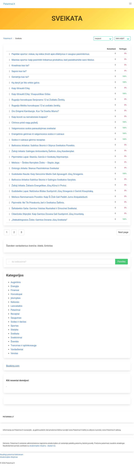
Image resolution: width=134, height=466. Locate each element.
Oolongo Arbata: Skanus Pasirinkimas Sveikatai (35, 168)
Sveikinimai (16, 337)
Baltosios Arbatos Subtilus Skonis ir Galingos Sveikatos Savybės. (44, 179)
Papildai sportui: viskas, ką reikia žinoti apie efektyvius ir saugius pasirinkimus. (51, 54)
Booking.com (12, 365)
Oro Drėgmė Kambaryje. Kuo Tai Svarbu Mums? (35, 111)
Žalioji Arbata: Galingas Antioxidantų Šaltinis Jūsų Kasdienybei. (43, 151)
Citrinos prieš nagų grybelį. (25, 122)
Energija (15, 286)
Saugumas (16, 317)
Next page (123, 232)
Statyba (14, 329)
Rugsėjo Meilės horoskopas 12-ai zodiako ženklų (36, 105)
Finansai (15, 290)
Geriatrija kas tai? (20, 77)
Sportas (15, 325)
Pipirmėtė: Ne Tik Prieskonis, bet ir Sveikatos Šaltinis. (38, 202)
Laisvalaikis (16, 306)
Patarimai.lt (7, 38)
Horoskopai (16, 294)
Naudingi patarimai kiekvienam (11, 455)
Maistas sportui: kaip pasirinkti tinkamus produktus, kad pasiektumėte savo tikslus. (53, 60)
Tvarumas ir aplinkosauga (23, 345)
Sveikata (18, 38)
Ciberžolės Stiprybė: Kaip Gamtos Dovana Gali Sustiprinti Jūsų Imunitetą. (48, 214)
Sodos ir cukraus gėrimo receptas (28, 140)
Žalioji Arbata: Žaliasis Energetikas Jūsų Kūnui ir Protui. (39, 185)
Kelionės (15, 302)
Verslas (14, 353)
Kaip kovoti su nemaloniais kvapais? (30, 117)
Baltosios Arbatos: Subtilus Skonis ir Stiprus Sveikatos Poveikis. (43, 145)
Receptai (15, 314)
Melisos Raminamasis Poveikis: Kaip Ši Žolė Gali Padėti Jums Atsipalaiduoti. (50, 197)
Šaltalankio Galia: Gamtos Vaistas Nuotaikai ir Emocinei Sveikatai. (44, 208)
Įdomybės (16, 298)
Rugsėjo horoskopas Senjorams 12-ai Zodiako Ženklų (38, 99)
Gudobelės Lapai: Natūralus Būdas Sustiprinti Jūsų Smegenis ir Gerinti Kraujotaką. (52, 191)
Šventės (15, 341)
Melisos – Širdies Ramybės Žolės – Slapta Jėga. (36, 162)
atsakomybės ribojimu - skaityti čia (42, 446)
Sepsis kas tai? (19, 71)
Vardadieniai (17, 349)
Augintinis (16, 282)
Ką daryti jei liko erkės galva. (26, 82)
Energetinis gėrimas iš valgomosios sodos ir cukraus (38, 134)
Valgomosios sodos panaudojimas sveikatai (34, 128)
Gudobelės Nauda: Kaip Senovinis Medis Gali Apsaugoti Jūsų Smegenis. (47, 174)
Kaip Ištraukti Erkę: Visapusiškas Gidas (31, 94)
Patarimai (15, 310)
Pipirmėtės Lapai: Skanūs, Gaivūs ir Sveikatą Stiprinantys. (40, 157)
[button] (130, 3)
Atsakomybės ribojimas (9, 457)
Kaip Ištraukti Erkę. (21, 88)
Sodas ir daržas (18, 321)
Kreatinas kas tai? (20, 65)
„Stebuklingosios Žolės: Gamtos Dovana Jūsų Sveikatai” (39, 219)
